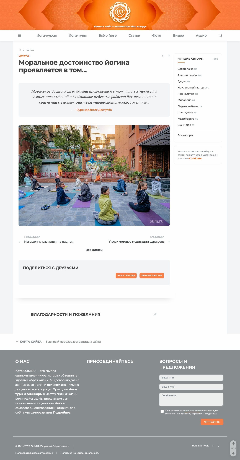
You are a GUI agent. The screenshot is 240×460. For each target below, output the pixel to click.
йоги (58, 403)
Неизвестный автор (194, 88)
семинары (34, 394)
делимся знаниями (61, 384)
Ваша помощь (200, 445)
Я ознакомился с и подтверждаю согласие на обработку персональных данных (191, 412)
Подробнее (61, 412)
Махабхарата (188, 119)
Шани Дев (187, 125)
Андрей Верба (190, 75)
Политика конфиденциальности (79, 452)
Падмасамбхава (190, 106)
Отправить (212, 421)
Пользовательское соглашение (34, 452)
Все (215, 59)
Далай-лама (188, 69)
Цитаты (24, 56)
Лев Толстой (188, 94)
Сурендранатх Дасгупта (94, 110)
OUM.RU (36, 446)
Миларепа (187, 100)
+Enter (195, 158)
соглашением (192, 410)
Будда (184, 81)
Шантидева (188, 112)
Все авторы (185, 135)
